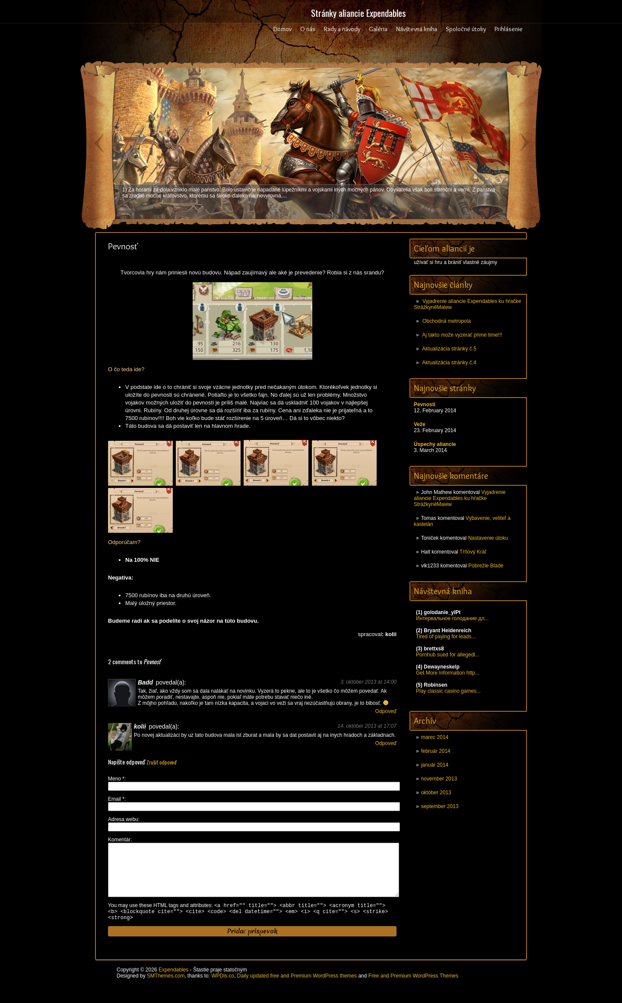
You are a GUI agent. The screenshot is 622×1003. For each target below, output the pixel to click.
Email (116, 799)
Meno (116, 779)
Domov (282, 29)
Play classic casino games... (448, 691)
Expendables (173, 984)
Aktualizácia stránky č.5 (449, 349)
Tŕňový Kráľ (473, 552)
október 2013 (436, 793)
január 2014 (434, 765)
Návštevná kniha (416, 29)
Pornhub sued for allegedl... (447, 655)
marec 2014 (434, 737)
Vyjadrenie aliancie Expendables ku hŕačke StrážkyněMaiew (459, 498)
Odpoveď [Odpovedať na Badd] (386, 711)
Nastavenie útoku (488, 538)
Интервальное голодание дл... (452, 618)
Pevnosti (424, 404)
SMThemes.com (165, 990)
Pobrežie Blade (485, 566)
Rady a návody (342, 29)
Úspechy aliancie (435, 444)
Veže (419, 424)
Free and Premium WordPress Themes (413, 990)
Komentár (119, 840)
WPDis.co (222, 990)
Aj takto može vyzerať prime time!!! (462, 335)
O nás (307, 29)
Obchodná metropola (446, 321)
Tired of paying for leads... (446, 637)
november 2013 (439, 779)
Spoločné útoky (466, 29)
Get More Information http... (447, 673)
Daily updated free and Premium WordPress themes (297, 990)
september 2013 (440, 806)
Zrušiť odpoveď (161, 762)
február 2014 (436, 751)
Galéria (378, 29)
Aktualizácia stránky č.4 (449, 363)
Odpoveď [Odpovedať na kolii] (386, 743)
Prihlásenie (509, 29)
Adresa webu (123, 819)
